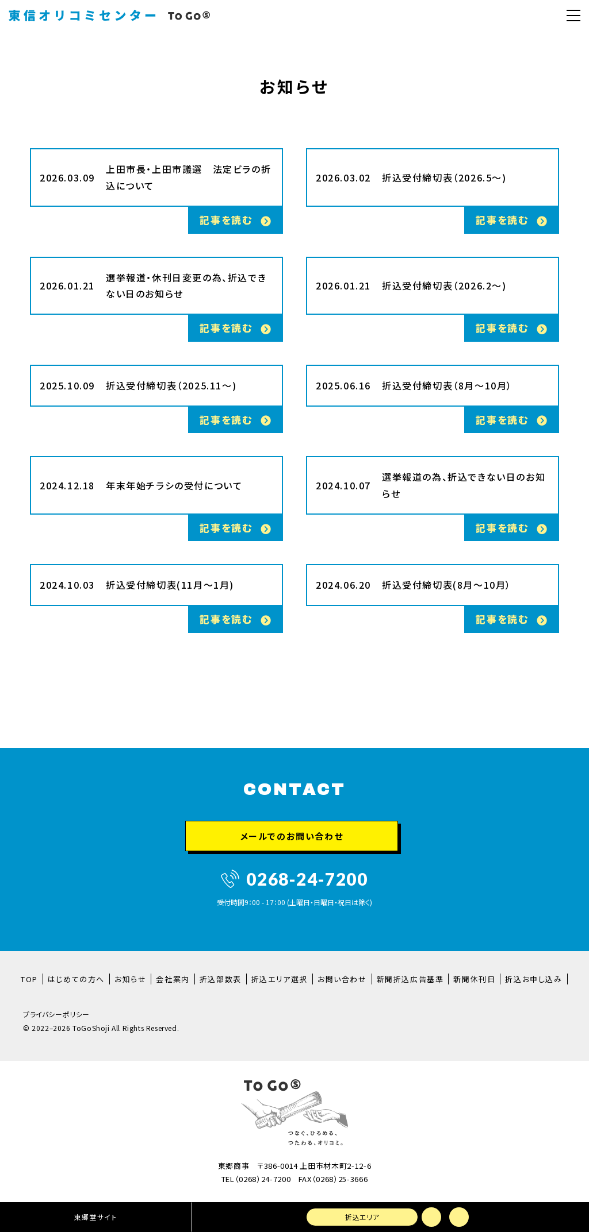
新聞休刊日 (474, 979)
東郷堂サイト (94, 1217)
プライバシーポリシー (56, 1014)
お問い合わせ (342, 979)
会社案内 (172, 979)
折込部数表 (221, 979)
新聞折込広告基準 (410, 979)
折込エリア (361, 1217)
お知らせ (130, 979)
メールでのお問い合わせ (291, 836)
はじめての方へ (76, 979)
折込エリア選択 (279, 979)
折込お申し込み (533, 979)
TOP (29, 979)
